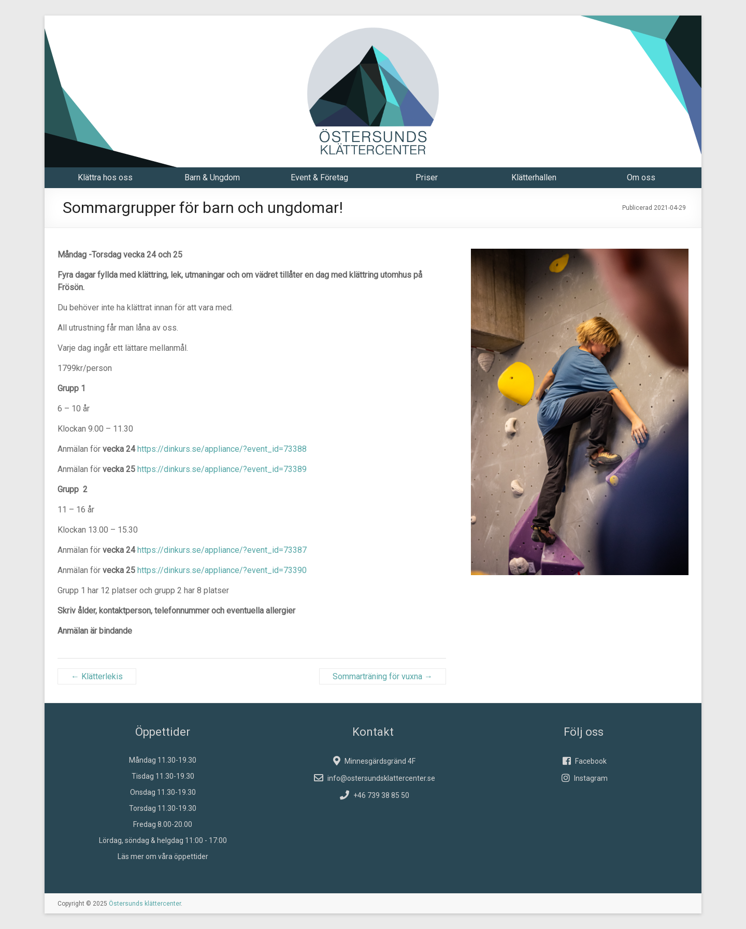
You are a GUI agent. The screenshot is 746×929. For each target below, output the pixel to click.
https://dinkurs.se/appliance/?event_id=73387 (222, 550)
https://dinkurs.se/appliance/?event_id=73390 (222, 570)
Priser (426, 177)
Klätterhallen (533, 177)
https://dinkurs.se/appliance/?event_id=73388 (222, 449)
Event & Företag (319, 177)
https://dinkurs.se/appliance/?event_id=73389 (222, 469)
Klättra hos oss (105, 177)
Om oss (641, 177)
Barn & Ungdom (212, 177)
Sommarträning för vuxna (383, 676)
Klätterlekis (97, 676)
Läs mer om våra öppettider (163, 856)
